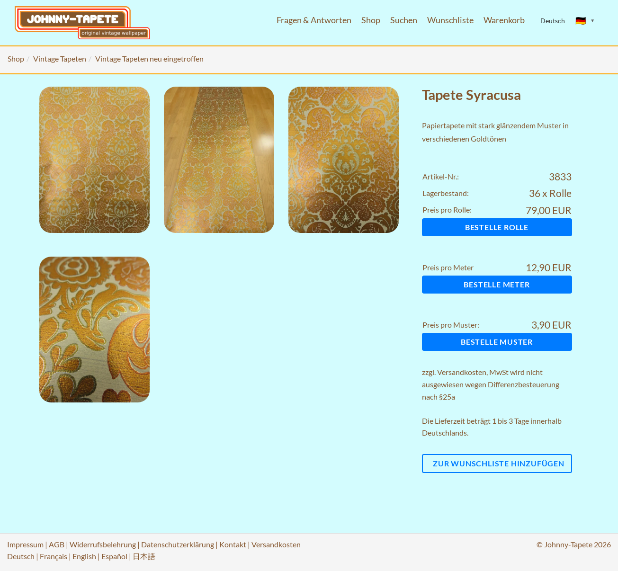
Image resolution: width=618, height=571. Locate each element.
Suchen (403, 20)
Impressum (25, 544)
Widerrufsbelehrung (103, 544)
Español (114, 556)
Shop (370, 20)
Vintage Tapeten (59, 58)
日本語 (144, 556)
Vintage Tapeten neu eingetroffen (149, 58)
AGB (56, 544)
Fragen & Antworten (314, 20)
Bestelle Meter (496, 284)
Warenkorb (504, 20)
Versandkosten (461, 371)
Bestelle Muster (497, 341)
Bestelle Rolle (496, 227)
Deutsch (21, 556)
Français (53, 556)
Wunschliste (450, 20)
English (84, 556)
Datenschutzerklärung (177, 544)
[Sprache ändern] (585, 20)
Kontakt (232, 544)
